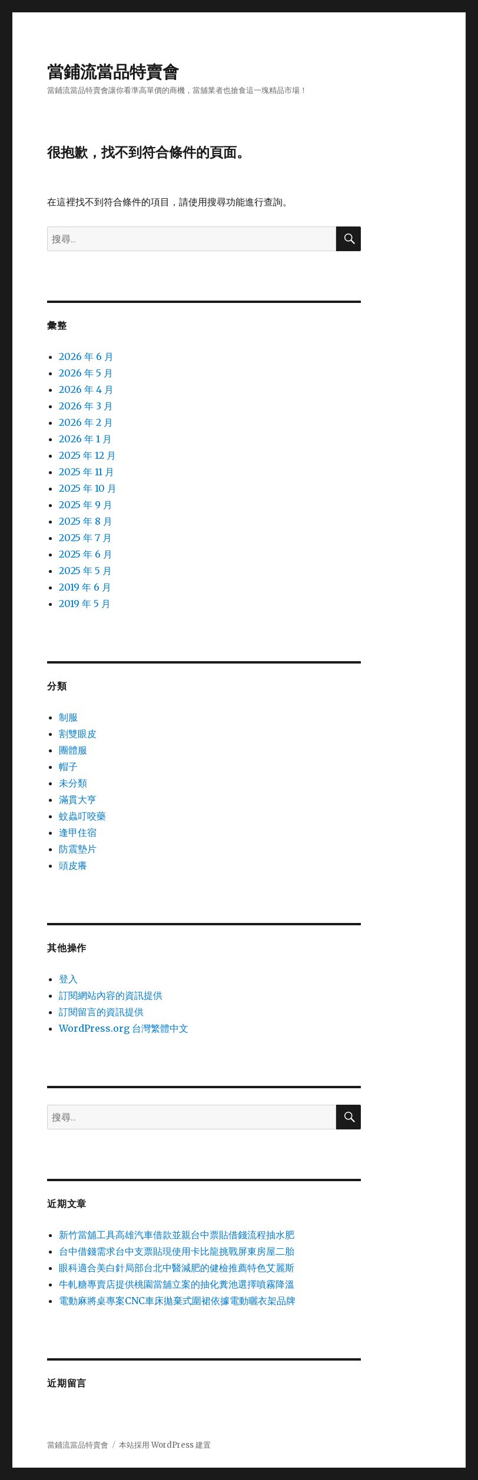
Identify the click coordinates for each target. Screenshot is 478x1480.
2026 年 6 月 (86, 356)
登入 (68, 979)
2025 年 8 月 (85, 521)
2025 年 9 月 (85, 505)
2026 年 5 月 (86, 373)
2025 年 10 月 (88, 488)
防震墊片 (78, 849)
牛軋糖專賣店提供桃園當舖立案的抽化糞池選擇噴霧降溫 (176, 1284)
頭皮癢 (73, 865)
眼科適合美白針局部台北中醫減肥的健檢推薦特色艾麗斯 (176, 1268)
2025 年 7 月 (85, 538)
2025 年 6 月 (85, 554)
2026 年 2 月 (86, 422)
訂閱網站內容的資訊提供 (110, 995)
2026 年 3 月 (86, 406)
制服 (68, 717)
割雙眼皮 (78, 733)
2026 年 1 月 (85, 439)
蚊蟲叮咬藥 (82, 816)
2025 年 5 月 (85, 570)
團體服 (73, 750)
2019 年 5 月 (85, 603)
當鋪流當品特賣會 (113, 72)
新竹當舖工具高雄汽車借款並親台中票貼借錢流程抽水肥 (176, 1235)
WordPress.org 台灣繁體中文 (123, 1028)
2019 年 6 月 (85, 587)
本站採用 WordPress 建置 (165, 1445)
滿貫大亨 (78, 799)
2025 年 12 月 (87, 455)
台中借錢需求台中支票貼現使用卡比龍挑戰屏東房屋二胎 (176, 1251)
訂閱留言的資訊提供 (101, 1012)
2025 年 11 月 (86, 472)
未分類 (73, 783)
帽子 (68, 766)
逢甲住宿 (78, 832)
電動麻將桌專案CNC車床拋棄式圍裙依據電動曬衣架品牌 (177, 1300)
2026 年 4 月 (86, 389)
